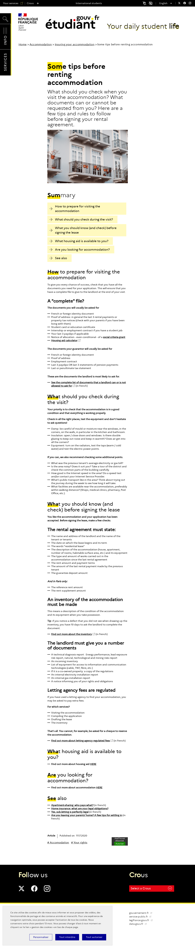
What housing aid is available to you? (78, 241)
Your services (12, 3)
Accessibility (152, 3)
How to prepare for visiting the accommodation (74, 209)
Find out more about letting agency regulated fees (80, 740)
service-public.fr (141, 916)
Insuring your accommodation (74, 44)
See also (58, 258)
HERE (93, 764)
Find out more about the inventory (71, 634)
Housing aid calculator (64, 340)
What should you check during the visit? (81, 219)
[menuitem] (179, 3)
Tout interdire (67, 937)
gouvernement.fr (140, 912)
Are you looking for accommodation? (79, 249)
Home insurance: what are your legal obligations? (79, 808)
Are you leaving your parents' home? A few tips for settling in (86, 815)
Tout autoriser (94, 937)
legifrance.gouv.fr (142, 920)
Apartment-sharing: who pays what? (72, 805)
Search (5, 18)
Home (23, 44)
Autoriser (120, 844)
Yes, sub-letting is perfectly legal (70, 811)
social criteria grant (114, 337)
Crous (30, 3)
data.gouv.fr (139, 923)
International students (89, 3)
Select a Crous (151, 888)
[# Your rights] (79, 842)
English (164, 3)
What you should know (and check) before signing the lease (83, 230)
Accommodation (41, 44)
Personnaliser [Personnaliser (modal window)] (40, 937)
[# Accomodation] (58, 842)
